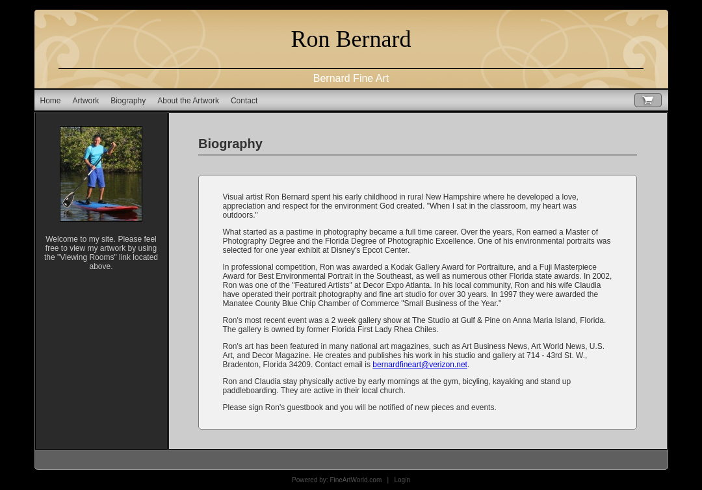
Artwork (86, 100)
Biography (128, 100)
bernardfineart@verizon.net (419, 364)
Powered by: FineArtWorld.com (337, 480)
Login (402, 480)
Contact (244, 100)
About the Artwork (188, 100)
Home (50, 100)
